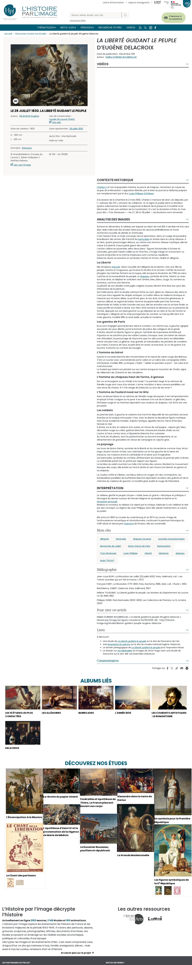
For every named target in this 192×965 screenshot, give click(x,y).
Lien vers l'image (22, 164)
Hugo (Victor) (107, 560)
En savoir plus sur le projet (76, 956)
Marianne (164, 553)
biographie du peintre (119, 644)
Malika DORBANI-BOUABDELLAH (121, 57)
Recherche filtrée (110, 27)
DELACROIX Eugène (29, 116)
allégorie (104, 538)
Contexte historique (115, 180)
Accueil (8, 33)
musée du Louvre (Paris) (62, 119)
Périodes (86, 27)
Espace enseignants (139, 2)
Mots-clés (67, 27)
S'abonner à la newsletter (175, 17)
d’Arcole (116, 266)
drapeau (180, 553)
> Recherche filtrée (77, 20)
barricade (121, 538)
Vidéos (130, 27)
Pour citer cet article (111, 610)
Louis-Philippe (130, 553)
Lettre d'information (113, 2)
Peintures (27, 147)
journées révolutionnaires (171, 538)
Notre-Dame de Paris (139, 546)
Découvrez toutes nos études (30, 33)
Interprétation (110, 488)
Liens (101, 630)
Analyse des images (113, 219)
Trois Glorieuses (108, 553)
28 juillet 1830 (76, 128)
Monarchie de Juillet (110, 546)
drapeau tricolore (142, 538)
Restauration (164, 546)
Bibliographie (107, 569)
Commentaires (108, 661)
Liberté (148, 553)
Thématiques (45, 27)
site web (56, 122)
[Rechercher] (95, 15)
